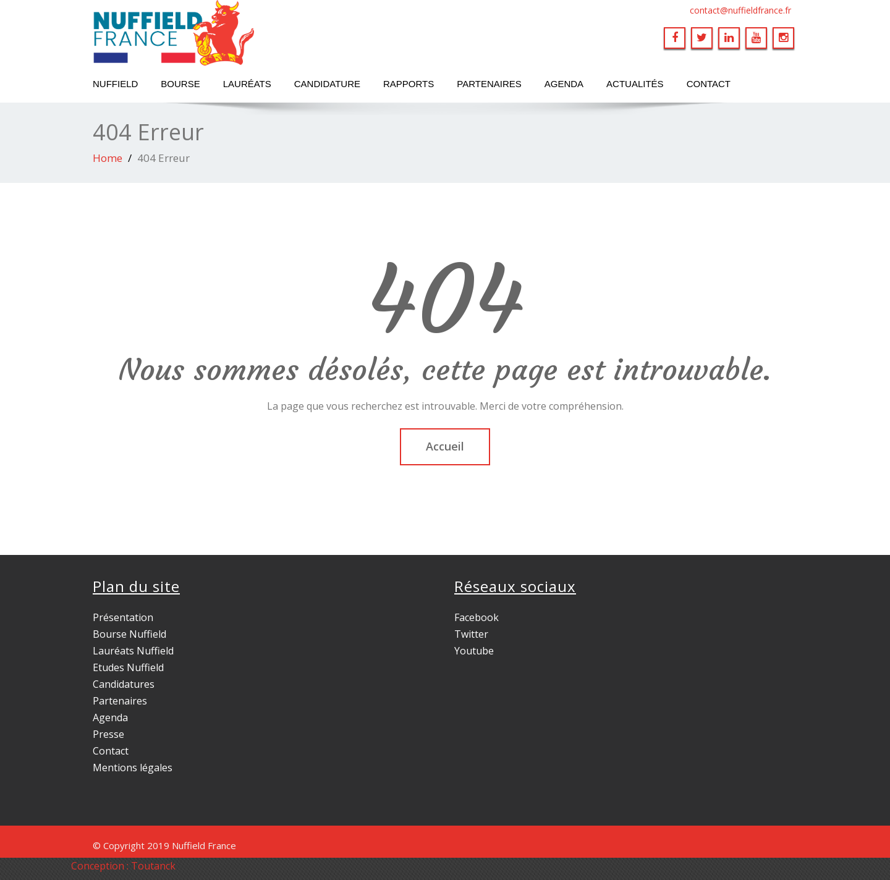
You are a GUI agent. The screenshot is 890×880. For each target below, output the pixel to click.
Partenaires (489, 83)
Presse (108, 734)
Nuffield (115, 83)
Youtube (474, 651)
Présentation (123, 617)
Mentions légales (132, 767)
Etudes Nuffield (128, 667)
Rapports (408, 83)
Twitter (471, 634)
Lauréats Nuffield (133, 651)
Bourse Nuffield (129, 634)
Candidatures (124, 684)
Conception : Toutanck (123, 866)
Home (107, 158)
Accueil (445, 446)
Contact (709, 83)
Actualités (635, 83)
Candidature (327, 83)
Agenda (564, 83)
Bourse (180, 83)
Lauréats (247, 83)
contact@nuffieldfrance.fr (740, 10)
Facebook (476, 617)
